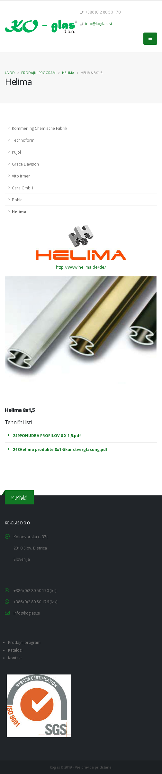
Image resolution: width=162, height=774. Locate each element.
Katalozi (15, 650)
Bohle (17, 199)
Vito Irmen (21, 175)
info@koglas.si (98, 23)
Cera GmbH (22, 187)
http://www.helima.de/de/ (81, 267)
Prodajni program (38, 73)
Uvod (10, 73)
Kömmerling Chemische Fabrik (39, 128)
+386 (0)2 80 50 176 (32, 601)
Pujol (16, 152)
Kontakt (15, 657)
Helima (68, 73)
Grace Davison (25, 164)
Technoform (23, 140)
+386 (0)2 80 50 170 (32, 590)
